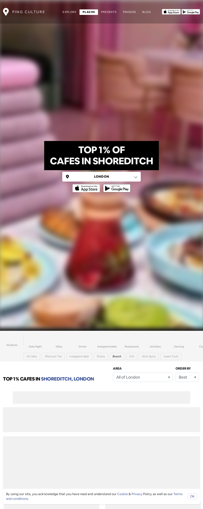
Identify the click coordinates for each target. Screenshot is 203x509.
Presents (109, 12)
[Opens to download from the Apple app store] (171, 11)
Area (117, 368)
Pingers (129, 12)
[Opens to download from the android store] (190, 11)
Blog (146, 12)
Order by (183, 368)
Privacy (137, 494)
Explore (69, 12)
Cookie (122, 494)
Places (89, 12)
